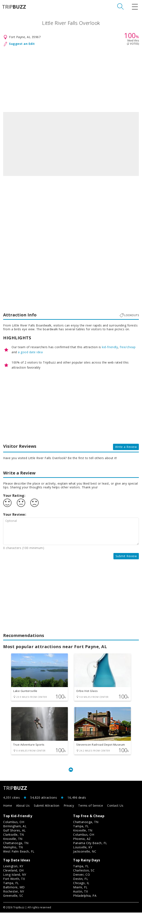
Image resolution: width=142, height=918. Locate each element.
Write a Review (126, 447)
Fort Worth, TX (14, 884)
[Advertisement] (71, 78)
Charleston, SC (84, 876)
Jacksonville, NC (84, 857)
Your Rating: (14, 495)
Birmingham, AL (14, 832)
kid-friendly (110, 347)
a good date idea (30, 352)
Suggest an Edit (22, 44)
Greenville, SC (13, 901)
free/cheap (127, 347)
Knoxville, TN (12, 844)
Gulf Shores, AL (14, 836)
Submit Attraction (46, 811)
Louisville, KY (82, 853)
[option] (71, 144)
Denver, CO (81, 880)
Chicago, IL (81, 888)
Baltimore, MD (14, 893)
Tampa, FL (81, 832)
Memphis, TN (13, 853)
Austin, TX (80, 897)
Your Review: (14, 514)
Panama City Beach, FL (90, 848)
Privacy (69, 811)
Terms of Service (90, 811)
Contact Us (115, 811)
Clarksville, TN (13, 840)
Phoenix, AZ (82, 844)
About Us (23, 811)
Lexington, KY (13, 872)
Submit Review (126, 556)
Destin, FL (80, 884)
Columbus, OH (13, 827)
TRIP (14, 6)
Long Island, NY (14, 880)
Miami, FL (80, 893)
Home (7, 811)
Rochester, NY (13, 897)
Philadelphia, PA (84, 901)
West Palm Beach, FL (18, 857)
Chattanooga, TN (16, 848)
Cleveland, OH (13, 876)
